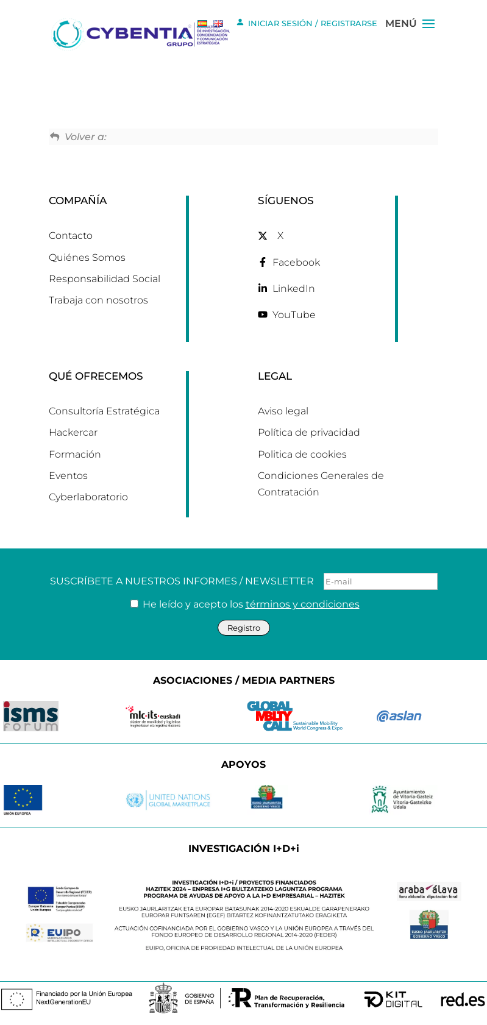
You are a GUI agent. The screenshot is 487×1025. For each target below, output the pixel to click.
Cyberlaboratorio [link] (88, 497)
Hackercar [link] (73, 432)
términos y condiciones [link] (303, 604)
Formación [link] (75, 454)
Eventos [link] (68, 475)
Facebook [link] (296, 262)
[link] (142, 33)
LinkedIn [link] (293, 288)
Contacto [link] (71, 235)
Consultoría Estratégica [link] (104, 411)
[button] (428, 41)
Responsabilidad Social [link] (104, 279)
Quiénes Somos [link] (87, 257)
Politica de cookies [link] (302, 454)
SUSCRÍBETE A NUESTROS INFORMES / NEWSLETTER (244, 581)
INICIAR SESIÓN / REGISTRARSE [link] (306, 22)
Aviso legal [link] (283, 411)
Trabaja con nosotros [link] (98, 300)
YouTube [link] (294, 315)
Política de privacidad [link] (309, 432)
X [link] (280, 235)
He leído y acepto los (245, 604)
